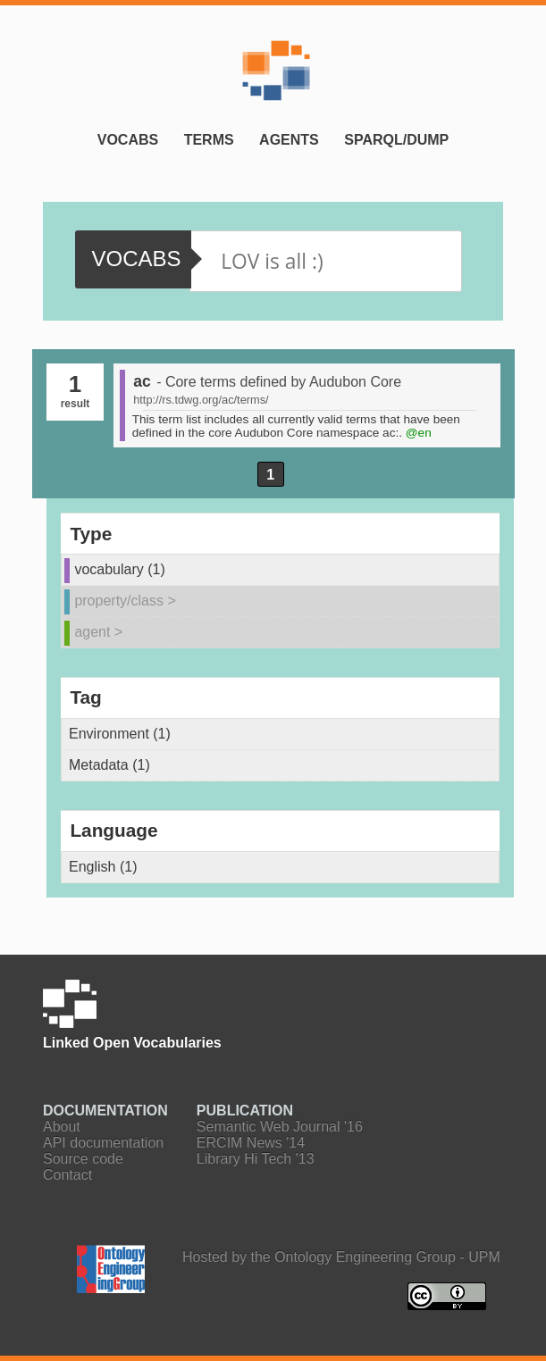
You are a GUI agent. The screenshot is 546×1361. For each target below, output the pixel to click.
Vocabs (127, 139)
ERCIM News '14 (251, 1142)
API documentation (103, 1142)
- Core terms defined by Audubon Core (278, 381)
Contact (67, 1174)
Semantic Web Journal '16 (280, 1126)
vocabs (136, 258)
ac (142, 381)
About (61, 1126)
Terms (209, 139)
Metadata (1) (109, 764)
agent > (98, 631)
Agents (289, 139)
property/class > (124, 600)
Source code (83, 1158)
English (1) (103, 866)
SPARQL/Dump (396, 139)
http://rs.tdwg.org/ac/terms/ (200, 399)
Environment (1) (120, 733)
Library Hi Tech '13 (256, 1158)
